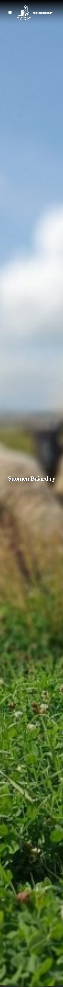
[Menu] (10, 13)
